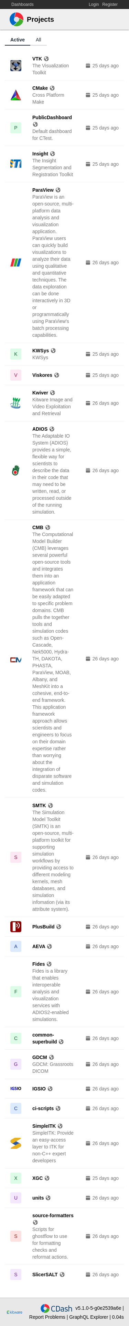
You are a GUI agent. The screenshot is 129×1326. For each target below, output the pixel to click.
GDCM (43, 1057)
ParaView (46, 190)
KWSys (44, 350)
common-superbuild (48, 1038)
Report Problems (47, 1317)
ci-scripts (46, 1108)
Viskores (46, 375)
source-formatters (53, 1219)
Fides (42, 964)
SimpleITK (47, 1126)
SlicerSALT (48, 1274)
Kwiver (43, 392)
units (41, 1198)
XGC (41, 1178)
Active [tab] (17, 39)
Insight (43, 153)
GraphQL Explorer (89, 1317)
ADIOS (43, 429)
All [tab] (38, 39)
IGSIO (42, 1088)
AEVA (42, 946)
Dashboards (22, 4)
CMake (43, 88)
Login (94, 4)
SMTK (42, 805)
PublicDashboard (52, 121)
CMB (41, 527)
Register (110, 4)
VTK (40, 58)
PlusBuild (47, 926)
